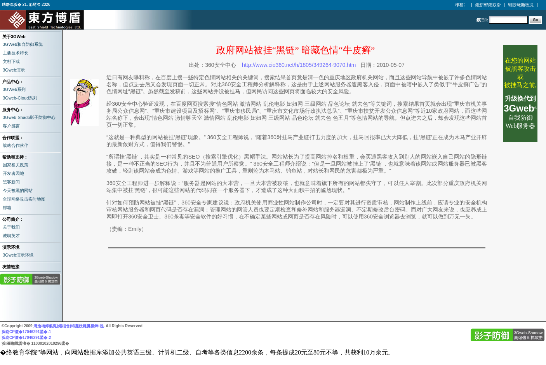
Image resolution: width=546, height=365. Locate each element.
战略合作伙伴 (15, 145)
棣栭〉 (461, 4)
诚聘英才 (11, 235)
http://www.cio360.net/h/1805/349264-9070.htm (299, 65)
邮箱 (7, 207)
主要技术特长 (15, 53)
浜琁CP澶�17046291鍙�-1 (26, 332)
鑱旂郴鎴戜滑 (488, 4)
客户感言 (11, 126)
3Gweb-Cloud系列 (20, 98)
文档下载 (11, 61)
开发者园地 (13, 173)
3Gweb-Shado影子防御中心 (29, 117)
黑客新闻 (11, 182)
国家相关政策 (15, 164)
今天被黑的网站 (18, 190)
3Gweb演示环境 (18, 255)
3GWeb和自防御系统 (23, 44)
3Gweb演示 (14, 70)
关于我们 (11, 227)
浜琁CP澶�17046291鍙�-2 (26, 337)
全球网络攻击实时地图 (24, 199)
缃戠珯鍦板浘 (521, 4)
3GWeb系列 (14, 89)
